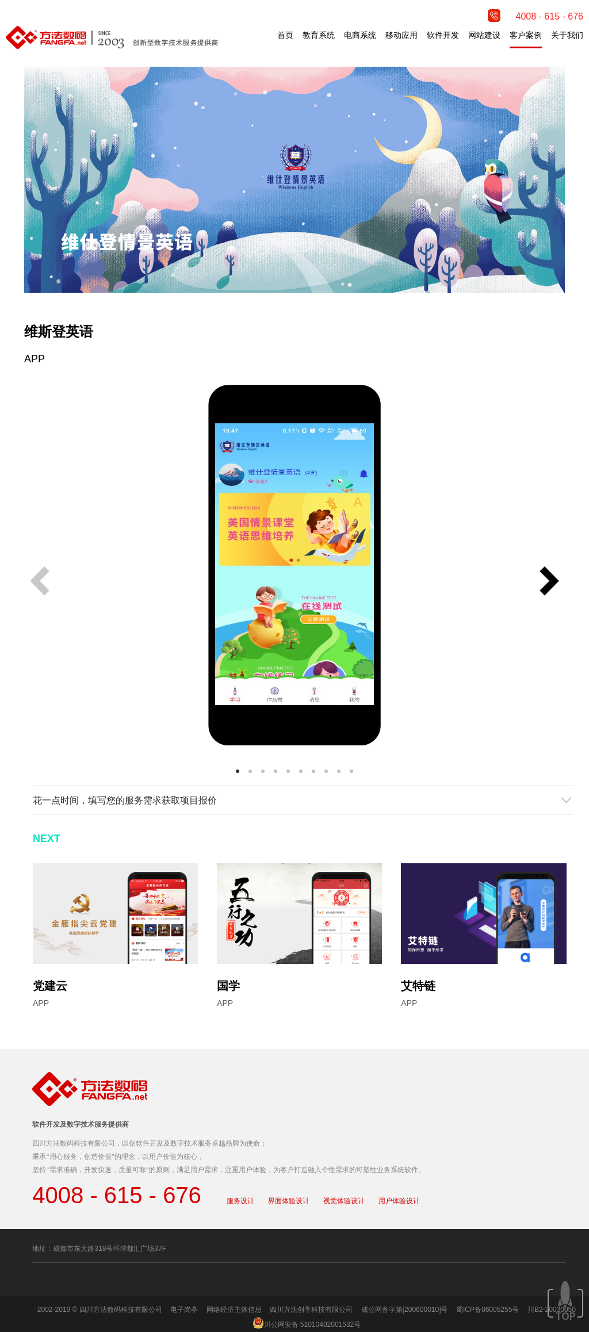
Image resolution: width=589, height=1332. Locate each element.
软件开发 (443, 35)
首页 (285, 35)
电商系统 (360, 35)
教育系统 (319, 35)
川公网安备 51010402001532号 (312, 1324)
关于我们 (567, 35)
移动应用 (401, 35)
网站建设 (484, 35)
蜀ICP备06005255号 (487, 1310)
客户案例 (526, 35)
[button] (549, 582)
